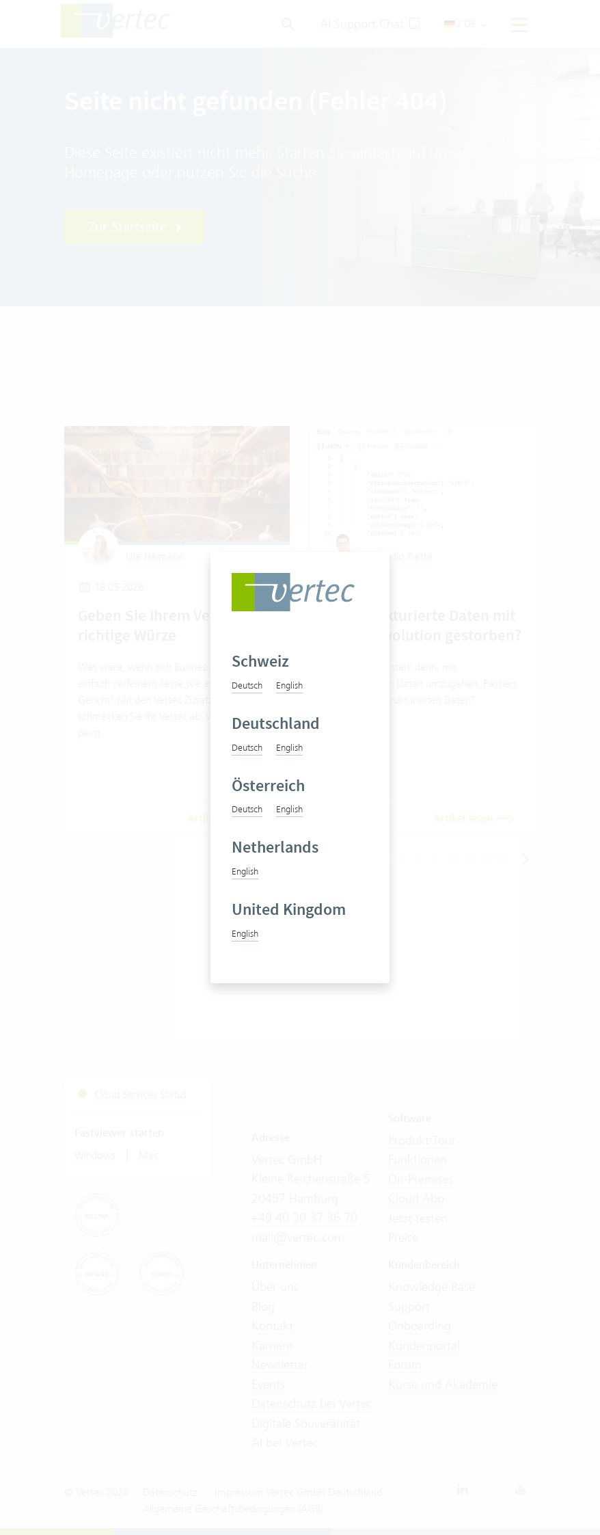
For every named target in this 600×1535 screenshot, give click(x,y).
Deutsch (247, 685)
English (289, 685)
